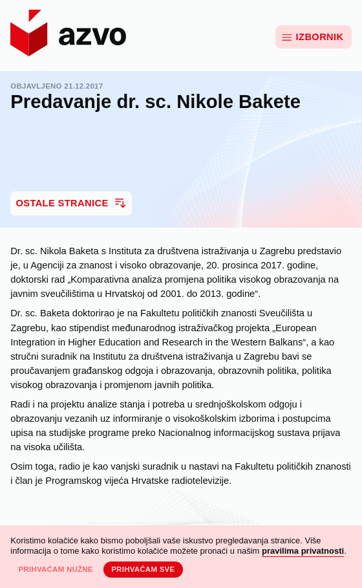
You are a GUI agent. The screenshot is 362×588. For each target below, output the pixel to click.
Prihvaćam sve (143, 569)
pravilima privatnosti (303, 551)
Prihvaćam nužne (55, 569)
